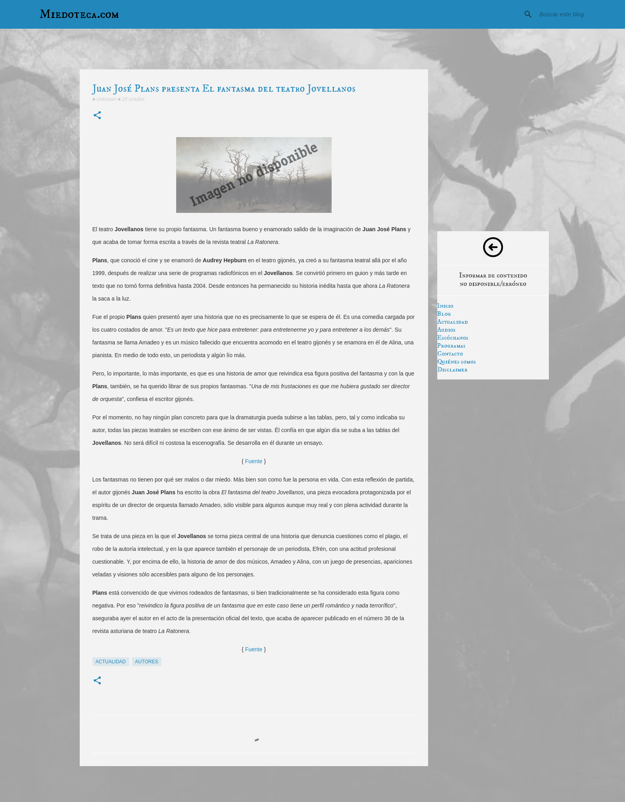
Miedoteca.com (79, 14)
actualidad (111, 661)
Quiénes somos (456, 362)
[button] (97, 115)
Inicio (445, 306)
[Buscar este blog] (559, 14)
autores (146, 661)
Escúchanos (452, 338)
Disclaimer (452, 369)
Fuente (254, 461)
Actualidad (452, 322)
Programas (451, 346)
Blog (444, 314)
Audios (446, 330)
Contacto (450, 354)
